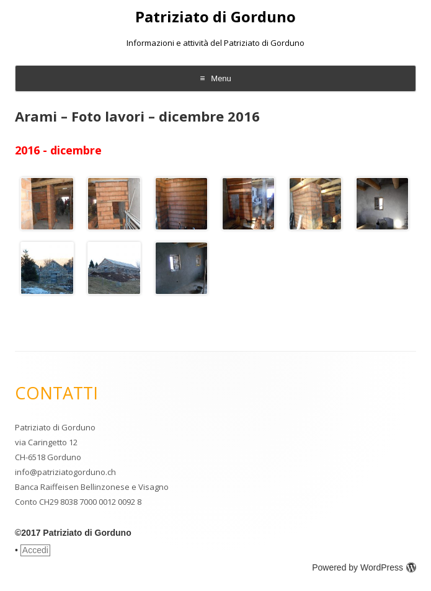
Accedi (35, 550)
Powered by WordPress (364, 567)
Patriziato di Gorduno (215, 17)
